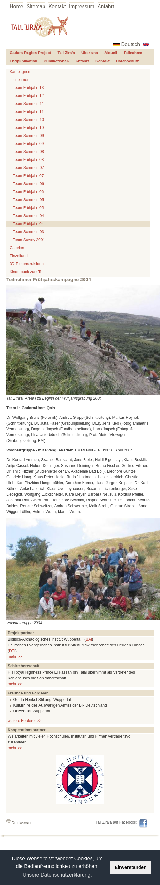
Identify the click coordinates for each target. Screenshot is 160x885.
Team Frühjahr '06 (28, 192)
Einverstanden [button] (131, 867)
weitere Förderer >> (24, 721)
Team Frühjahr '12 (28, 95)
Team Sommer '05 (28, 200)
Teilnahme (133, 53)
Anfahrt (106, 6)
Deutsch (130, 44)
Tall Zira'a (66, 53)
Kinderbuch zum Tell (27, 272)
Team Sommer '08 (28, 152)
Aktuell (110, 53)
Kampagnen (20, 71)
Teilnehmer (19, 79)
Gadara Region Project (30, 53)
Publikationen (56, 61)
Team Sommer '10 (28, 120)
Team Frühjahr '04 (28, 224)
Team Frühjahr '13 (28, 87)
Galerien (17, 248)
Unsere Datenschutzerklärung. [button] (57, 875)
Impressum (81, 6)
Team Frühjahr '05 (28, 208)
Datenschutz (127, 61)
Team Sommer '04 (28, 216)
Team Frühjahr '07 (28, 176)
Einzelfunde (20, 256)
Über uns (89, 53)
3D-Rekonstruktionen (28, 264)
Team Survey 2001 (29, 240)
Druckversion (19, 822)
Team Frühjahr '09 (28, 144)
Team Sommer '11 (28, 103)
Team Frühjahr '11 (28, 112)
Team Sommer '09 (28, 136)
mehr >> (15, 656)
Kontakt (57, 6)
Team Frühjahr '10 (28, 128)
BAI (89, 639)
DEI (12, 651)
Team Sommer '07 (28, 168)
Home (16, 6)
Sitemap (36, 6)
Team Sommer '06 (28, 184)
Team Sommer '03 (28, 232)
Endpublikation (23, 61)
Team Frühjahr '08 (28, 160)
